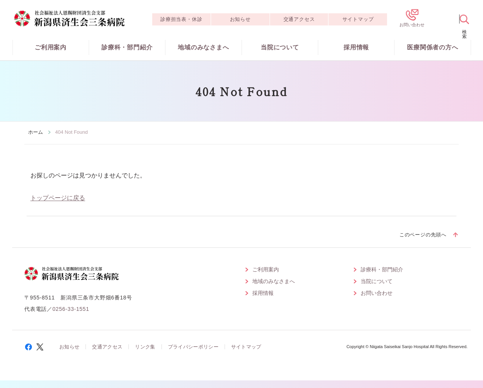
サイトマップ (358, 19)
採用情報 (356, 47)
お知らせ (240, 19)
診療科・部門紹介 (126, 47)
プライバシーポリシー (193, 347)
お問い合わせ (377, 293)
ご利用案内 (51, 47)
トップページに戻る (57, 198)
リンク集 (145, 347)
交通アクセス (299, 19)
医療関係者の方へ (432, 47)
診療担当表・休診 (181, 19)
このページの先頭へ (423, 234)
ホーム (35, 132)
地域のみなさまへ (203, 47)
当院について (280, 47)
